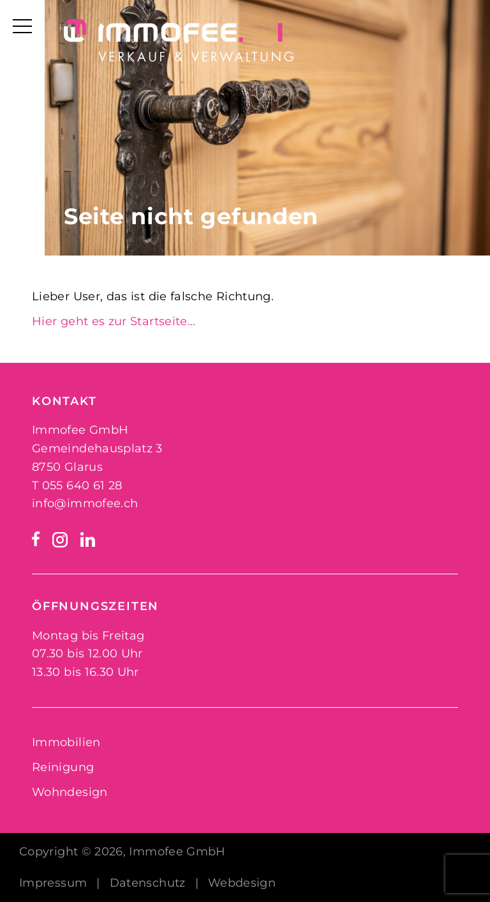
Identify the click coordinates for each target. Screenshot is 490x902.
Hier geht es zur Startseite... (114, 321)
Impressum (53, 883)
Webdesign (242, 883)
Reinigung (63, 767)
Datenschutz (148, 883)
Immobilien (66, 742)
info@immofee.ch (85, 503)
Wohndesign (70, 792)
